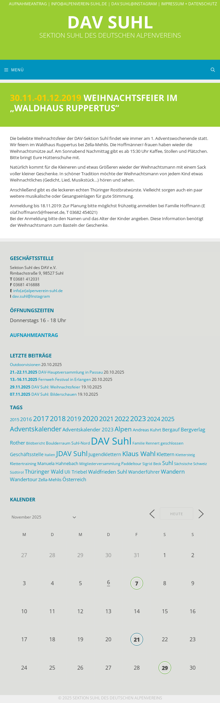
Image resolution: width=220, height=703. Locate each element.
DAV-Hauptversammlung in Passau (56, 372)
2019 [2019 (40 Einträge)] (74, 419)
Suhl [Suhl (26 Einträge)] (167, 463)
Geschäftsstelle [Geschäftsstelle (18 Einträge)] (27, 454)
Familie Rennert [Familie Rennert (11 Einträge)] (146, 443)
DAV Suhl (110, 21)
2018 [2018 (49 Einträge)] (58, 418)
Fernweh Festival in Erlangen (50, 379)
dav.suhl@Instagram (134, 3)
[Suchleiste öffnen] (213, 70)
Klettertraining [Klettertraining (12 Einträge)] (23, 463)
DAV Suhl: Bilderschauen (43, 394)
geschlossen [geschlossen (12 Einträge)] (172, 443)
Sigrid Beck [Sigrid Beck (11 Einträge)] (151, 463)
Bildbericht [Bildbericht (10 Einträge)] (35, 443)
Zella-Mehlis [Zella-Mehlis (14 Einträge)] (49, 480)
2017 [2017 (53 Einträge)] (41, 418)
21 (137, 639)
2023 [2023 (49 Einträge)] (138, 418)
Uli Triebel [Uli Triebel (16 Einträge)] (75, 472)
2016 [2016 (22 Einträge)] (26, 419)
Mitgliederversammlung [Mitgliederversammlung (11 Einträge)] (99, 463)
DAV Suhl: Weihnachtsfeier (45, 386)
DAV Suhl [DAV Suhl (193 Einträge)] (111, 441)
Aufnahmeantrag (28, 3)
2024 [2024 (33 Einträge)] (153, 419)
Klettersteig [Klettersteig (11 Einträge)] (185, 454)
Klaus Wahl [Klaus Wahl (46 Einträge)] (139, 453)
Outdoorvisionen (25, 364)
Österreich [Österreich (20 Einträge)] (74, 479)
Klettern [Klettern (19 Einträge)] (165, 454)
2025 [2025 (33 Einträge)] (167, 419)
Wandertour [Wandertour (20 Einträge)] (23, 479)
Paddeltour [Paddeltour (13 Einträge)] (131, 463)
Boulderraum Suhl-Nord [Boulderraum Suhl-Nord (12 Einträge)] (68, 443)
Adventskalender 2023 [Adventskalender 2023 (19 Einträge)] (88, 429)
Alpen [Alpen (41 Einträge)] (123, 428)
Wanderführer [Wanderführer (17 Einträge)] (144, 472)
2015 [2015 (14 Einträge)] (14, 419)
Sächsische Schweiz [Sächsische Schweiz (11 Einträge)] (190, 463)
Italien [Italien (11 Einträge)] (50, 454)
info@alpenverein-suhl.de (79, 3)
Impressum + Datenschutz (189, 3)
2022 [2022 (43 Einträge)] (122, 418)
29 (165, 668)
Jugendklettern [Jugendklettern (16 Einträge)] (105, 454)
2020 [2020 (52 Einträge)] (90, 418)
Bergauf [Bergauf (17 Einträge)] (171, 429)
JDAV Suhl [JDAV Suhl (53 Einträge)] (72, 453)
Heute (176, 513)
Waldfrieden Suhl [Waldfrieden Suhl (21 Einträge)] (107, 471)
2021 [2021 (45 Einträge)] (106, 418)
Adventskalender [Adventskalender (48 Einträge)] (35, 428)
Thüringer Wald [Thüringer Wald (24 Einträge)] (44, 471)
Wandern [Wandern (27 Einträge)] (173, 471)
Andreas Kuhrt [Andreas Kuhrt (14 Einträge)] (147, 430)
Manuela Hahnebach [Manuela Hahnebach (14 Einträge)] (57, 463)
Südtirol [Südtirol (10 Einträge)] (17, 472)
